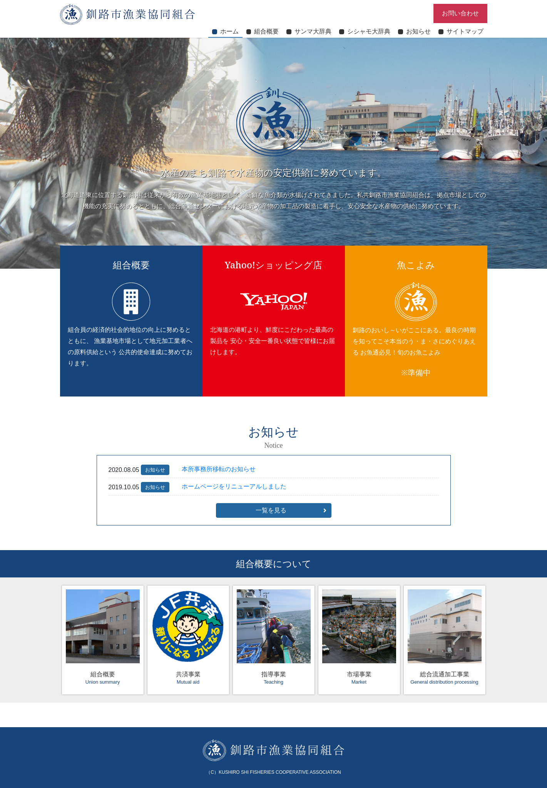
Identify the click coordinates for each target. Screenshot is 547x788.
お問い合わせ (460, 13)
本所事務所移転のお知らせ (219, 469)
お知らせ (155, 470)
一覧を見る (271, 510)
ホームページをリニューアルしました (234, 486)
